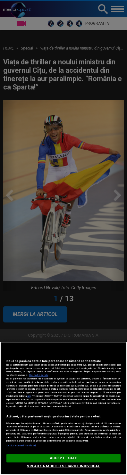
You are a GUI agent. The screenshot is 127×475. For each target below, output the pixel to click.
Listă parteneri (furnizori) (21, 445)
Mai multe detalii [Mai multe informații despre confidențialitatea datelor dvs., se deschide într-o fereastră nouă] (38, 375)
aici (28, 396)
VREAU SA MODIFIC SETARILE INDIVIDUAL (63, 466)
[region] (63, 408)
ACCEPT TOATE (63, 458)
